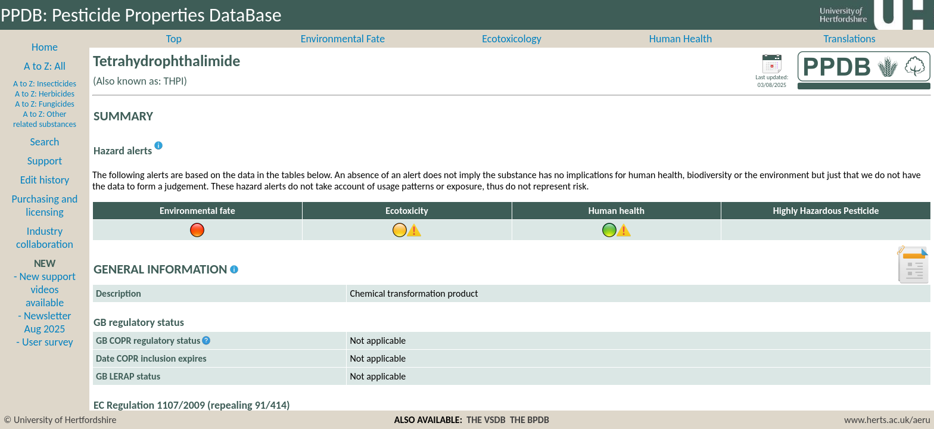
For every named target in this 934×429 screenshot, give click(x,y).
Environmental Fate (343, 51)
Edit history (45, 193)
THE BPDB (529, 419)
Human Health (680, 51)
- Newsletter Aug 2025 (44, 335)
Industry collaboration (44, 251)
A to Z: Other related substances (44, 132)
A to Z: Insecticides (44, 97)
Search (45, 154)
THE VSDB (485, 419)
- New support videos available (45, 302)
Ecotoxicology (511, 51)
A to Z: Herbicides (44, 107)
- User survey (44, 355)
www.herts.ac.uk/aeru (887, 419)
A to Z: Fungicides (44, 117)
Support (44, 174)
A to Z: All (45, 79)
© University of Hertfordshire (60, 419)
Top (174, 51)
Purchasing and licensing (44, 219)
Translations (850, 51)
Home (45, 60)
